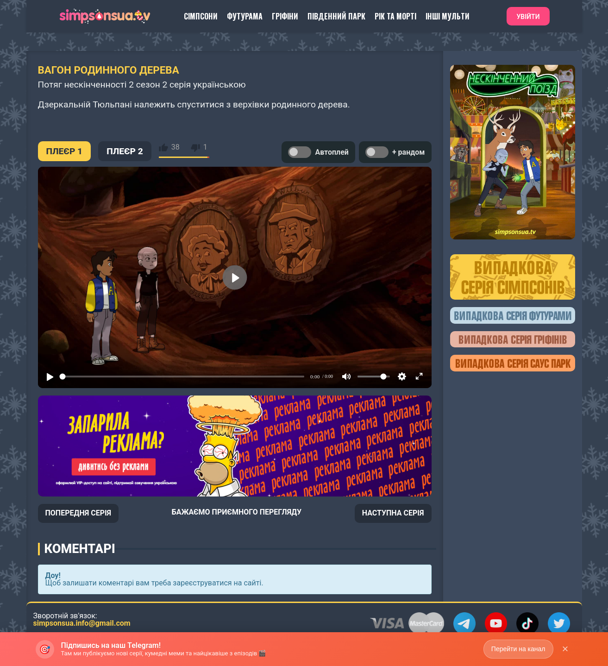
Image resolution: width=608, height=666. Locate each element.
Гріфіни (285, 16)
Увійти (527, 16)
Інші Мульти (448, 16)
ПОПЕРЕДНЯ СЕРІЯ (78, 513)
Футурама (245, 16)
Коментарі (79, 548)
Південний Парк (336, 16)
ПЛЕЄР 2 (125, 151)
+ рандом (395, 152)
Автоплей (318, 152)
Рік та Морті (395, 16)
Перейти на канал (518, 649)
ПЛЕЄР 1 (64, 151)
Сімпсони (201, 16)
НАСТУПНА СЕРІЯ (393, 513)
